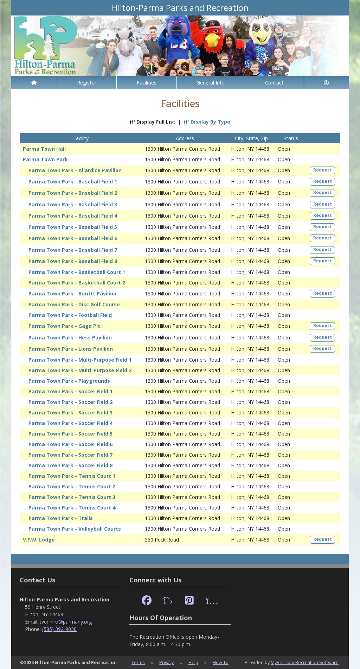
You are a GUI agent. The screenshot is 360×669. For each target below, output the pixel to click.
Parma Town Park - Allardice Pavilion (75, 170)
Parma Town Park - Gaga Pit (64, 326)
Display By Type (207, 121)
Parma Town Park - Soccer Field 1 (70, 391)
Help (193, 662)
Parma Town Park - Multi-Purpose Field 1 (79, 359)
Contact (274, 82)
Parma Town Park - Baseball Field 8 (72, 261)
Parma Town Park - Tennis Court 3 (71, 497)
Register (86, 82)
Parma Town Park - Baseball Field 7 (72, 249)
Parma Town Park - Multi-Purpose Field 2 (79, 370)
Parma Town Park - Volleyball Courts (74, 528)
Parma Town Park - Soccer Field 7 (70, 454)
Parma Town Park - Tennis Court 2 (71, 486)
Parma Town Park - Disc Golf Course (74, 304)
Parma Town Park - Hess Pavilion (70, 337)
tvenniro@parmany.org (66, 621)
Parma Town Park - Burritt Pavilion (72, 293)
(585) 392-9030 (59, 629)
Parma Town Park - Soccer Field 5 (70, 433)
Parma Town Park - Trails (60, 518)
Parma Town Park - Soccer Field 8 (70, 465)
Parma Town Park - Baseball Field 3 (72, 204)
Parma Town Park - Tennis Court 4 (71, 507)
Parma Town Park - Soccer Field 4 (70, 423)
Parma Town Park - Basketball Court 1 (76, 272)
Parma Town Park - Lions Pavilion (70, 348)
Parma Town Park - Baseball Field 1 (72, 181)
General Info (211, 82)
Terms (138, 662)
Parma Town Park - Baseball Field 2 (72, 192)
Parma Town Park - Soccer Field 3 (70, 412)
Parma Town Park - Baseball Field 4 (72, 215)
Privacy (166, 662)
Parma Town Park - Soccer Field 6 (70, 444)
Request (322, 170)
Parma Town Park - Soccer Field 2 (70, 402)
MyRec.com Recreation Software (305, 662)
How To (221, 662)
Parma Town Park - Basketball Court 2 (76, 282)
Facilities (146, 82)
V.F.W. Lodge (39, 539)
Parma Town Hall (44, 148)
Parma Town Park (45, 159)
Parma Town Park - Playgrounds (69, 380)
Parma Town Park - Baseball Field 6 (72, 238)
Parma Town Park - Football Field (70, 315)
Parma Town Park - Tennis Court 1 (71, 476)
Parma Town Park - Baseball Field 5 (72, 227)
